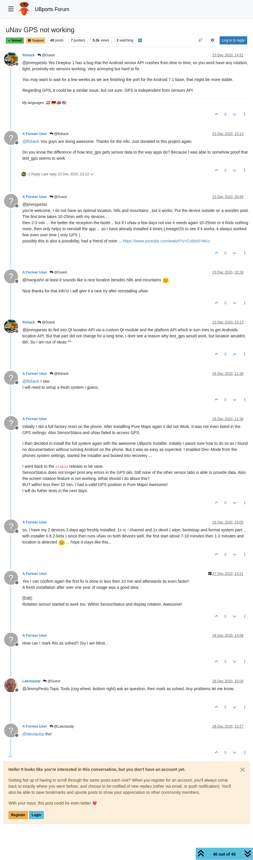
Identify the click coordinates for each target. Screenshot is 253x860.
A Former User (34, 134)
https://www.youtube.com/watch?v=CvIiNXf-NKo (166, 241)
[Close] (242, 770)
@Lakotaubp (62, 726)
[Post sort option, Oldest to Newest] (200, 40)
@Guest (46, 55)
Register (18, 815)
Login (36, 815)
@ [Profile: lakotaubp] (33, 734)
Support (36, 40)
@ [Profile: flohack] (31, 141)
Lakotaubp (31, 681)
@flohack (59, 134)
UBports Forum (52, 9)
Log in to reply (233, 40)
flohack (28, 55)
